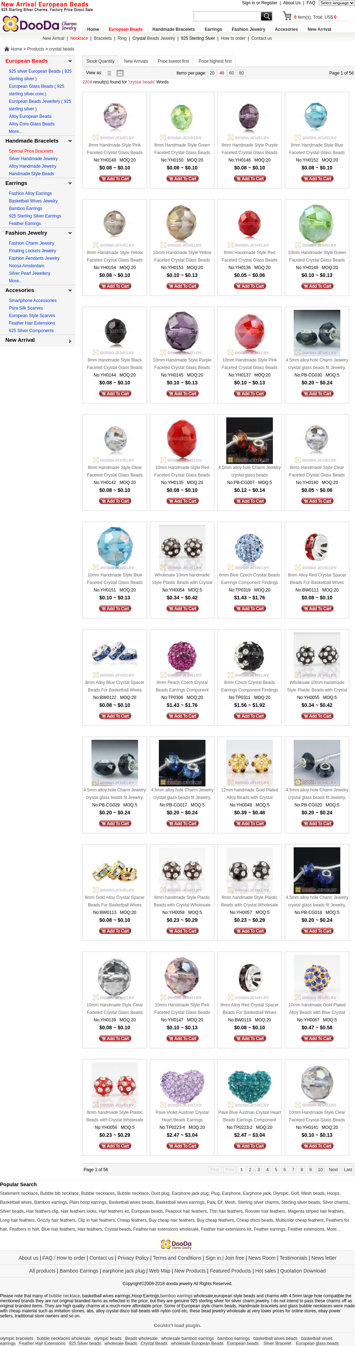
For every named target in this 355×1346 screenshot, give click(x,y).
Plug (215, 1193)
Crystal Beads (154, 1343)
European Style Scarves (32, 315)
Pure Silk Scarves (26, 308)
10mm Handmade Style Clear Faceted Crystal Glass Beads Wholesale (114, 1009)
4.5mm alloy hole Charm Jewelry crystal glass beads (249, 471)
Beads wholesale (141, 1338)
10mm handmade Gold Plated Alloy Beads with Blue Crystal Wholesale (316, 1009)
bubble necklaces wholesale (63, 1338)
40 (221, 73)
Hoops (333, 1193)
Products (35, 49)
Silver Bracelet (278, 1343)
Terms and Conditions (177, 1258)
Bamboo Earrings (25, 208)
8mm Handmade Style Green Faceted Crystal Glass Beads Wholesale (182, 150)
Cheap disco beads (254, 1220)
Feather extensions (306, 1229)
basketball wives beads (276, 1338)
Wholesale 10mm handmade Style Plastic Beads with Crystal (182, 579)
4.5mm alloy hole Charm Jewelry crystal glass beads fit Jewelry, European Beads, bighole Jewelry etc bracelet (317, 365)
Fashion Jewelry (248, 29)
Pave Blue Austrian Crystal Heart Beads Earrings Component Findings (249, 1117)
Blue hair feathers (58, 1229)
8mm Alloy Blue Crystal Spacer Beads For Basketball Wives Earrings (115, 687)
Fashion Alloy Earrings (30, 193)
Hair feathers (89, 1229)
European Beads (126, 29)
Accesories (286, 29)
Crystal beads (118, 1229)
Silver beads (12, 1211)
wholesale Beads (121, 1343)
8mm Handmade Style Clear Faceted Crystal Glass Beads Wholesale (114, 472)
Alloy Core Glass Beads (32, 123)
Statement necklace (19, 1193)
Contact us (261, 38)
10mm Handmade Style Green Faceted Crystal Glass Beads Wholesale (317, 257)
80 (241, 73)
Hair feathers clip (42, 1211)
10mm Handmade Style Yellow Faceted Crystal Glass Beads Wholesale (182, 257)
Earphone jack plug (190, 1193)
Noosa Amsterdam (26, 265)
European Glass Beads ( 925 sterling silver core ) (36, 90)
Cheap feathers (132, 1220)
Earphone (231, 1193)
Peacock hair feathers (186, 1211)
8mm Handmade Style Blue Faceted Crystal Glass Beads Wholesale (317, 150)
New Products (190, 1271)
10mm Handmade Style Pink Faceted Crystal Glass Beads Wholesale (249, 365)
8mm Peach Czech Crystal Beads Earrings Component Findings (182, 687)
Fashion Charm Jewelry (31, 243)
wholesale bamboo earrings (187, 1338)
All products (42, 1271)
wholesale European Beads (197, 1343)
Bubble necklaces (98, 1193)
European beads (147, 1211)
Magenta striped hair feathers (316, 1211)
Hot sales (265, 1271)
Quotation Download (303, 1271)
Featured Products (230, 1271)
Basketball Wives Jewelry (33, 200)
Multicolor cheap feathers (300, 1220)
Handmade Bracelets (173, 29)
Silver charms (335, 1202)
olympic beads (108, 1338)
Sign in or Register (260, 2)
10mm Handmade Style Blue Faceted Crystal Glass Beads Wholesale (114, 579)
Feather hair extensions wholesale (166, 1229)
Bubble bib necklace (59, 1193)
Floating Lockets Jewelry (32, 250)
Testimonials (293, 1258)
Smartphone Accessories (33, 300)
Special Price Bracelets (31, 151)
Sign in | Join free (224, 1258)
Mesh (230, 1202)
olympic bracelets (16, 1338)
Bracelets (103, 38)
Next (333, 1169)
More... (15, 131)
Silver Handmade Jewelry (33, 158)
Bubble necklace (133, 1193)
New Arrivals (136, 61)
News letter (323, 1258)
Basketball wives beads (131, 1202)
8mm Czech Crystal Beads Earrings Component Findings (249, 686)
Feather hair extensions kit (226, 1229)
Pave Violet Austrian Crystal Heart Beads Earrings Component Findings (182, 1117)
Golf (295, 1193)
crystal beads (62, 49)
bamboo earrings (176, 1295)
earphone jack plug (124, 1271)
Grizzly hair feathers (56, 1220)
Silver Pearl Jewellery (29, 273)
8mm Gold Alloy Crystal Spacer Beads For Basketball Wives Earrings (115, 902)
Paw (211, 1202)
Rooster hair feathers (265, 1211)
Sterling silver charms (258, 1202)
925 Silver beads (85, 1343)
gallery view (122, 73)
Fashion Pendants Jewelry (34, 258)
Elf (219, 1202)
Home (93, 29)
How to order (233, 38)
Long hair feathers (17, 1220)
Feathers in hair (24, 1229)
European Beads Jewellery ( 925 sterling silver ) (40, 105)
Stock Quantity (100, 61)
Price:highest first (215, 61)
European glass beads (317, 1343)
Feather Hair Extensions (32, 323)
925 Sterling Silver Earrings (35, 216)
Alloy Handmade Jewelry (32, 166)
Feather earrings (269, 1229)
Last (348, 1169)
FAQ (311, 2)
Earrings (213, 29)
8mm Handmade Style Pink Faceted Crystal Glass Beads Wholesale (114, 150)
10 (320, 1169)
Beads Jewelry (153, 38)
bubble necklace (64, 1295)
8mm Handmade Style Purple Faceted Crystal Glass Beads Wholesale (250, 150)
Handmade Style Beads (31, 173)
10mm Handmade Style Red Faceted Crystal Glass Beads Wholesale (182, 472)
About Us (291, 2)
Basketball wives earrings (180, 1202)
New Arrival (319, 29)
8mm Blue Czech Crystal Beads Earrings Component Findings (249, 579)
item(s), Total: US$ (315, 17)
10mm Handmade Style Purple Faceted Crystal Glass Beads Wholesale (182, 365)
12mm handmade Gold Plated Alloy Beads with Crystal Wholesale (249, 794)
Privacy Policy (133, 1258)
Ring (122, 38)
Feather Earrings (25, 223)
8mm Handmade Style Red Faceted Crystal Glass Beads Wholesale (249, 257)
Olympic (280, 1193)
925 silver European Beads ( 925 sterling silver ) (40, 75)
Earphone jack (257, 1193)
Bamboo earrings (50, 1202)
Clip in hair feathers (96, 1220)
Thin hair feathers (225, 1211)
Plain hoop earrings (87, 1202)
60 (231, 73)
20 (212, 73)
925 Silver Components (31, 330)
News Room (262, 1258)
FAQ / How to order (63, 1258)
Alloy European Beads (30, 116)
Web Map (159, 1271)
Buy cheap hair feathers (172, 1220)
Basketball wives (16, 1202)
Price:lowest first (173, 61)
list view (111, 73)
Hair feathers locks (78, 1211)
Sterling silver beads (300, 1202)
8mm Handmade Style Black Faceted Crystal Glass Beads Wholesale (114, 365)
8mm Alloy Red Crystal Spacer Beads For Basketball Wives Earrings (317, 579)
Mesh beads (313, 1193)
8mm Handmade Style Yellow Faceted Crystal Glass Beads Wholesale (115, 257)
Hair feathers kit (114, 1211)
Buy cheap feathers (215, 1220)
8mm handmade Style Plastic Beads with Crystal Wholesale (182, 901)
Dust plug (160, 1193)
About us (28, 1258)
